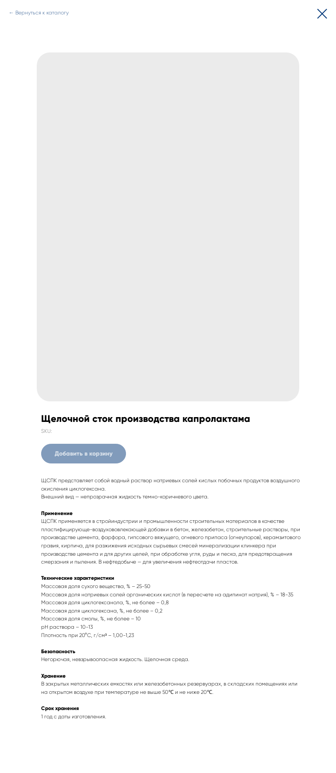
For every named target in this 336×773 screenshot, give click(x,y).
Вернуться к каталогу (42, 13)
